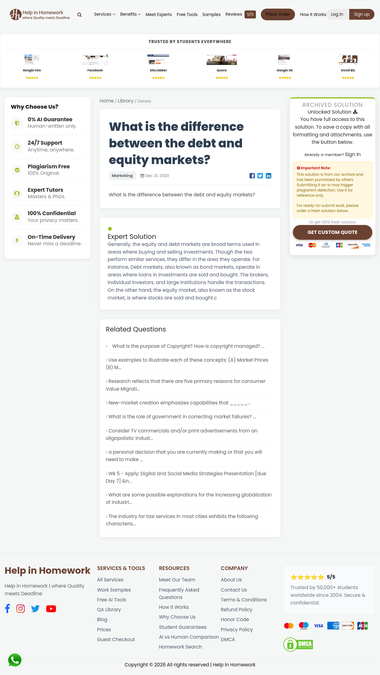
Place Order (279, 14)
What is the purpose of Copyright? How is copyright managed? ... (187, 346)
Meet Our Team (177, 583)
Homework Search (180, 652)
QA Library (109, 613)
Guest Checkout (116, 644)
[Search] (81, 14)
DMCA (228, 644)
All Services (110, 583)
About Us (231, 583)
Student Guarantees (183, 631)
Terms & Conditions (244, 604)
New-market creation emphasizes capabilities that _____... (180, 404)
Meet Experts (160, 15)
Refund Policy (237, 613)
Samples (213, 15)
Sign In (353, 154)
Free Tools (188, 15)
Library (126, 101)
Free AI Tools (112, 604)
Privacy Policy (237, 634)
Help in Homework (48, 574)
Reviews (242, 14)
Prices (104, 634)
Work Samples (114, 593)
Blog (102, 624)
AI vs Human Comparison (189, 641)
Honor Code (235, 624)
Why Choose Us (177, 621)
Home (107, 101)
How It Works (314, 15)
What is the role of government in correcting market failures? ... (182, 418)
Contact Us (234, 593)
